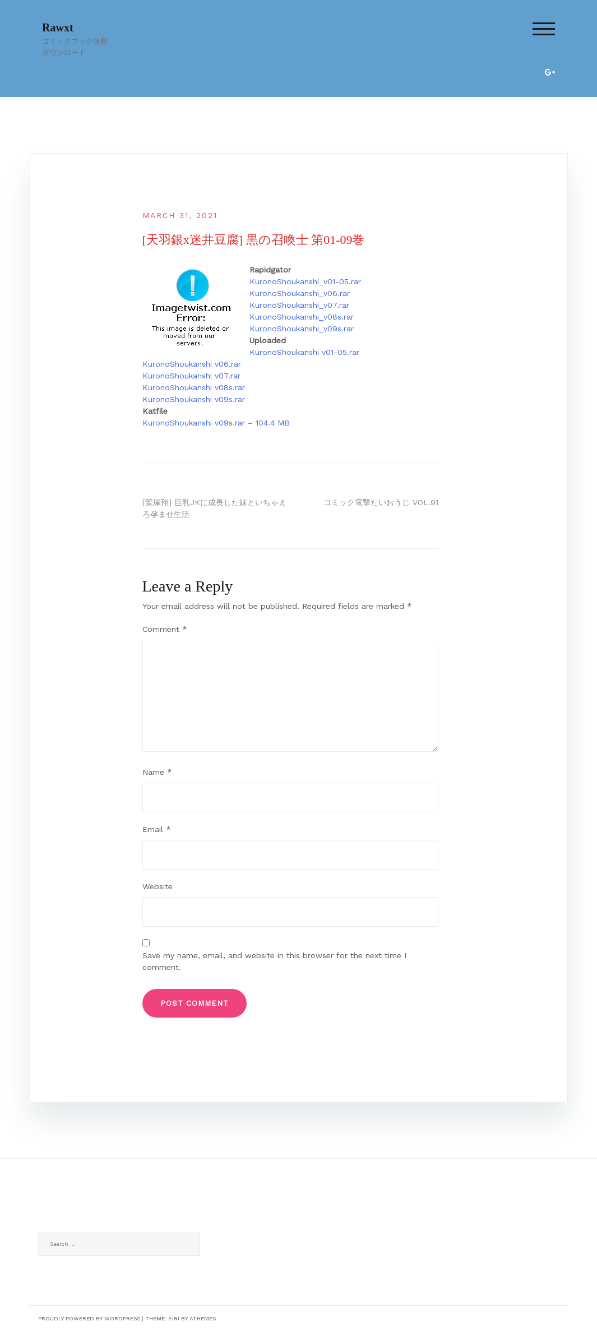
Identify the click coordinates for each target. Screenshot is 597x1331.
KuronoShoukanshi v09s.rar (193, 399)
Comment (164, 629)
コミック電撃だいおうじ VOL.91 (380, 502)
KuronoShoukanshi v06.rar (191, 363)
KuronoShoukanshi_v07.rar (299, 305)
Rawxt (57, 27)
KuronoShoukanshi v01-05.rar (304, 352)
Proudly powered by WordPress (89, 1318)
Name (157, 772)
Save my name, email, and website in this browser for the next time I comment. (274, 961)
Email (156, 829)
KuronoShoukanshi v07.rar (191, 375)
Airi (173, 1318)
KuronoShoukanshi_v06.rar (299, 293)
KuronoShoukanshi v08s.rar (193, 387)
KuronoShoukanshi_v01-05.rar (305, 281)
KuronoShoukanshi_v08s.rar (301, 316)
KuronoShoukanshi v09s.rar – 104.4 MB (216, 422)
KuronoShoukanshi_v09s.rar (301, 328)
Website (157, 886)
